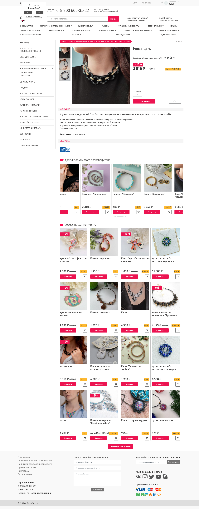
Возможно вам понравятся (80, 225)
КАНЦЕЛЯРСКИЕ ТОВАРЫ (30, 35)
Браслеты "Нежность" (133, 194)
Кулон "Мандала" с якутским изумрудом (163, 260)
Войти (135, 3)
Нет (39, 12)
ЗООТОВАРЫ (78, 35)
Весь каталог (26, 26)
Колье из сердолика (101, 258)
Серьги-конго (159, 194)
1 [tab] (117, 217)
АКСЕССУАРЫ (26, 76)
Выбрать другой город (34, 17)
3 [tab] (125, 217)
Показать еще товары (120, 446)
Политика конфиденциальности (35, 464)
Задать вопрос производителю (72, 134)
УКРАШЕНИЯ (27, 73)
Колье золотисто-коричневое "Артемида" (164, 314)
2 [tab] (123, 217)
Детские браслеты (70, 194)
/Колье (128, 41)
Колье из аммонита (100, 313)
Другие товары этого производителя (87, 160)
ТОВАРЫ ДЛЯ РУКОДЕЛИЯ (31, 30)
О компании (24, 457)
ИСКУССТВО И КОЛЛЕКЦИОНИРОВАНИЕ (56, 26)
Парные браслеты (99, 194)
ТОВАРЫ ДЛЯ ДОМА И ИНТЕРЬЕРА (138, 30)
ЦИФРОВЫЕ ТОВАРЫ (170, 35)
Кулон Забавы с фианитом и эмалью (73, 260)
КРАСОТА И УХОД (56, 30)
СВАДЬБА (174, 26)
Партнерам (23, 470)
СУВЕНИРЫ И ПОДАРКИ (82, 30)
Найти (113, 19)
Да (28, 12)
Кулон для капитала (162, 420)
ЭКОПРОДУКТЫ (123, 35)
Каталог (71, 41)
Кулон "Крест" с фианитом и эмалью (135, 260)
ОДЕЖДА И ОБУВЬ (86, 26)
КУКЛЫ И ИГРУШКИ (107, 30)
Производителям (27, 467)
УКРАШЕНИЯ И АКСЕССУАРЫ (129, 26)
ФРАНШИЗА (105, 26)
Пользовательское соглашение (35, 460)
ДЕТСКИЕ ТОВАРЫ (156, 26)
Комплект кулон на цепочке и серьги (100, 368)
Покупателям (25, 474)
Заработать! (169, 19)
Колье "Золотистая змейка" (131, 368)
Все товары (37, 43)
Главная (63, 41)
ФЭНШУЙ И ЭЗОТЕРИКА (169, 30)
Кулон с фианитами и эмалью (71, 314)
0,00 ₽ (171, 4)
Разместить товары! (137, 19)
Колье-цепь (66, 366)
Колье (124, 313)
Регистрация (146, 3)
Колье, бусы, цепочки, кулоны (115, 41)
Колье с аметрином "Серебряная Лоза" (100, 421)
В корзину (144, 101)
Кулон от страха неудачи (134, 420)
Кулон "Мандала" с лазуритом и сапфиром (164, 368)
